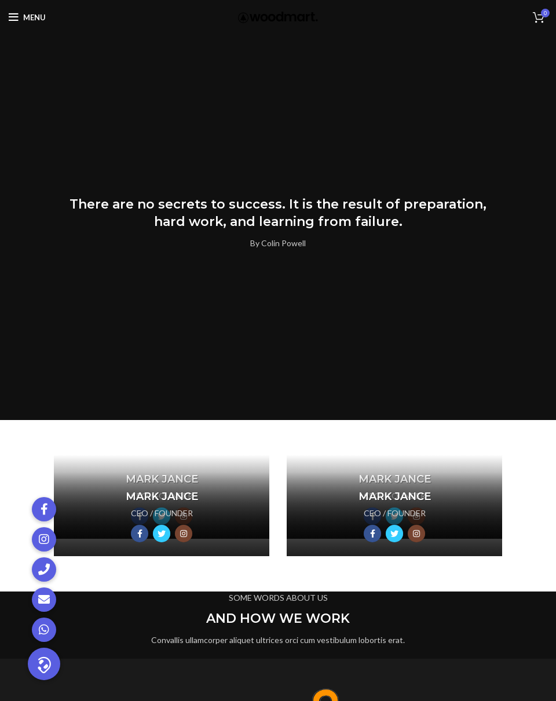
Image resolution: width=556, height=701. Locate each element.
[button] (44, 664)
